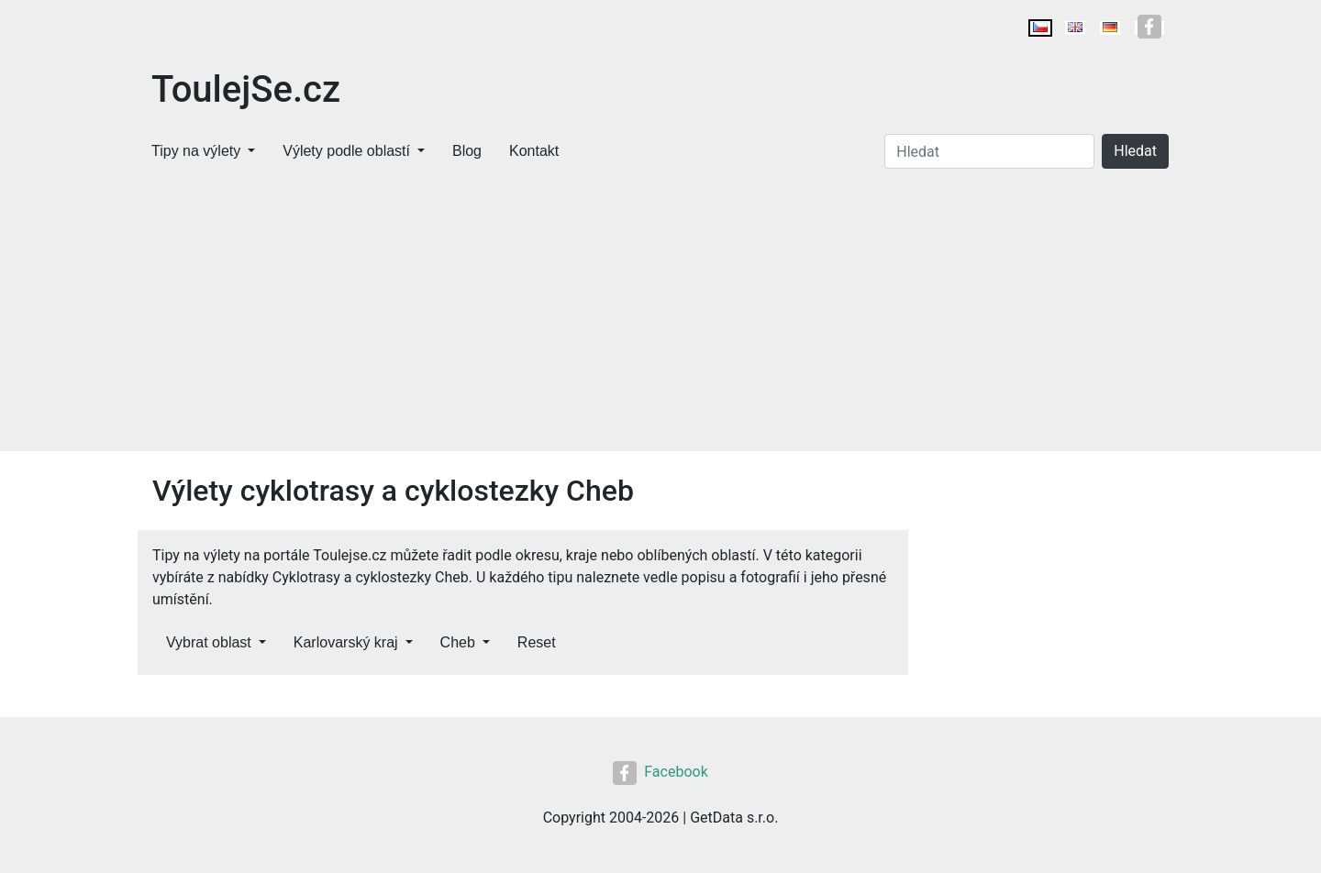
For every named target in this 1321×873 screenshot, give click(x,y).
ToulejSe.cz (245, 89)
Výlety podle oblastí (346, 151)
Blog (467, 151)
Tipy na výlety (195, 151)
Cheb (457, 642)
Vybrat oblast (208, 642)
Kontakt (534, 151)
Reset (536, 642)
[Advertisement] (660, 313)
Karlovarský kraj (346, 642)
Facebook (660, 771)
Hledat (1135, 151)
